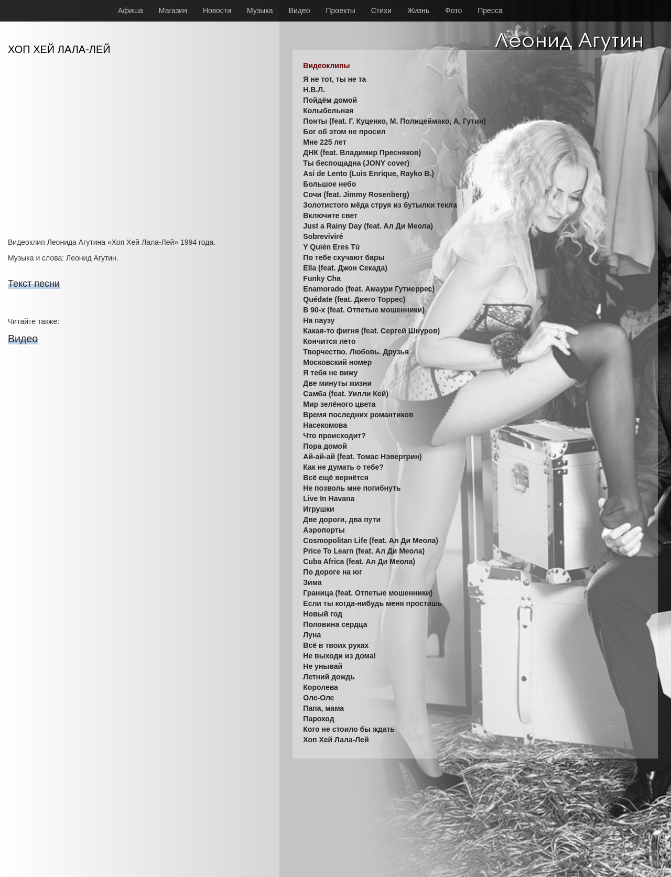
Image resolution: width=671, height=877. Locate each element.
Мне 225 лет (324, 142)
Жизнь (418, 10)
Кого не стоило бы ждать (349, 729)
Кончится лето (329, 341)
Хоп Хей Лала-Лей (336, 739)
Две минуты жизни (337, 383)
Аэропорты (323, 530)
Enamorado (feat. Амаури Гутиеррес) (369, 289)
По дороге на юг (332, 572)
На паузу (318, 320)
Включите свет (330, 215)
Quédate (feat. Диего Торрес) (354, 299)
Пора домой (325, 446)
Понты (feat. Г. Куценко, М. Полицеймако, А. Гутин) (394, 121)
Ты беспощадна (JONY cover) (356, 163)
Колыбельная (328, 110)
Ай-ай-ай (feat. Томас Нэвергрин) (362, 456)
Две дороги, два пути (342, 519)
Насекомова (325, 425)
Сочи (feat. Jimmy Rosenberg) (356, 194)
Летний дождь (329, 677)
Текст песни (34, 283)
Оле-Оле (318, 698)
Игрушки (318, 509)
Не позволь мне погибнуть (352, 488)
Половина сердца (335, 624)
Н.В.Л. (314, 89)
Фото (453, 10)
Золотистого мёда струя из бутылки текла (380, 205)
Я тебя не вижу (330, 373)
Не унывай (322, 666)
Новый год (322, 614)
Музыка (260, 10)
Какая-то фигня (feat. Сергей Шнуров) (371, 331)
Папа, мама (323, 708)
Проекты (340, 10)
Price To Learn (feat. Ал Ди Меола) (364, 551)
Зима (312, 582)
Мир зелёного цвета (339, 404)
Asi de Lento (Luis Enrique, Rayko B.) (368, 173)
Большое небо (329, 184)
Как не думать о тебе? (343, 467)
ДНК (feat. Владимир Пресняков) (362, 152)
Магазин (173, 10)
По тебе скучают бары (343, 257)
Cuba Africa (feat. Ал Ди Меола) (359, 561)
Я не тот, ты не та (334, 79)
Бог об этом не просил (344, 131)
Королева (320, 687)
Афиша (130, 10)
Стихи (381, 10)
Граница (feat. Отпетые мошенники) (367, 593)
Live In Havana (328, 498)
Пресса (490, 10)
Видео (299, 10)
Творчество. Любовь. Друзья (356, 352)
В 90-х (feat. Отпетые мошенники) (364, 310)
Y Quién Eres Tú (331, 247)
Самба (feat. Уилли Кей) (345, 393)
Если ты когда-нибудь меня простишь (372, 603)
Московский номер (337, 362)
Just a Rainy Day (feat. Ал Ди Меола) (368, 226)
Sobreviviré (323, 236)
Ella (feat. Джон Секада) (345, 268)
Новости (217, 10)
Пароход (318, 718)
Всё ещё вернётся (335, 477)
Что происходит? (334, 435)
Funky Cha (322, 278)
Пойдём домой (330, 100)
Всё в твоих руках (336, 645)
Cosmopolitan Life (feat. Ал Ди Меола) (370, 540)
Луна (312, 635)
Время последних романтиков (358, 414)
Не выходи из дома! (339, 656)
